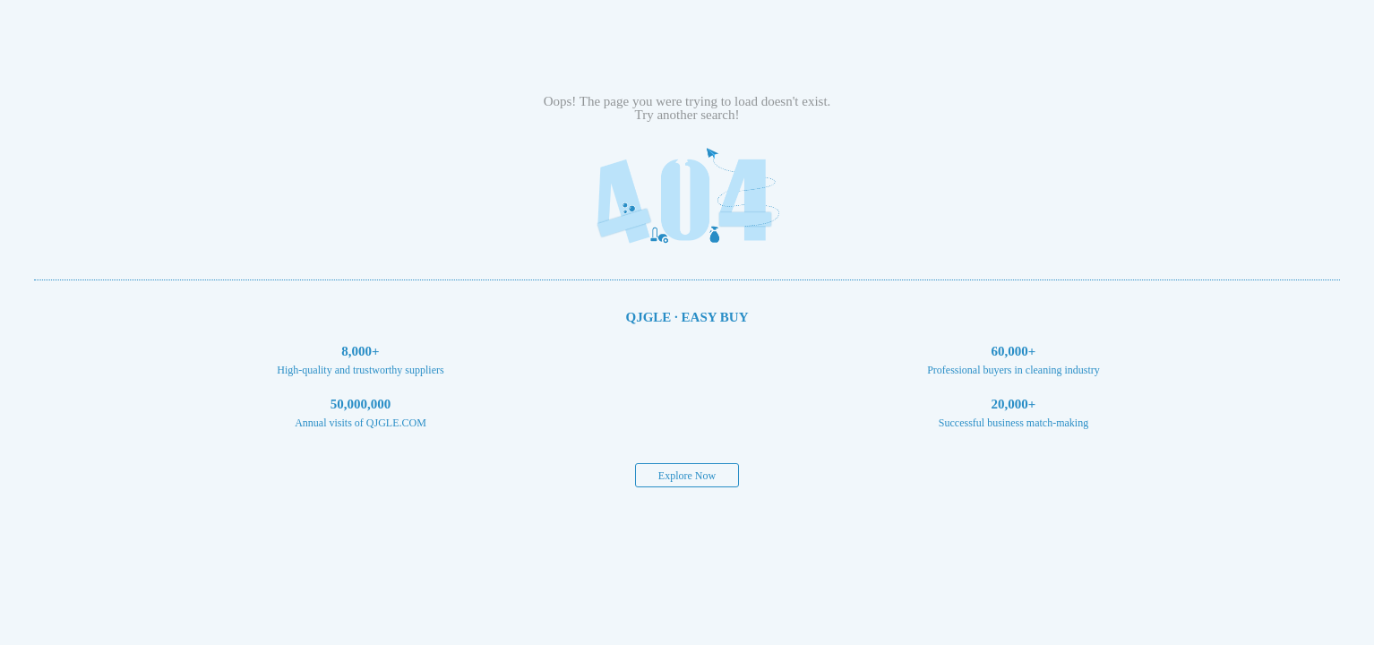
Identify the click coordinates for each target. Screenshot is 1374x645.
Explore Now (687, 475)
